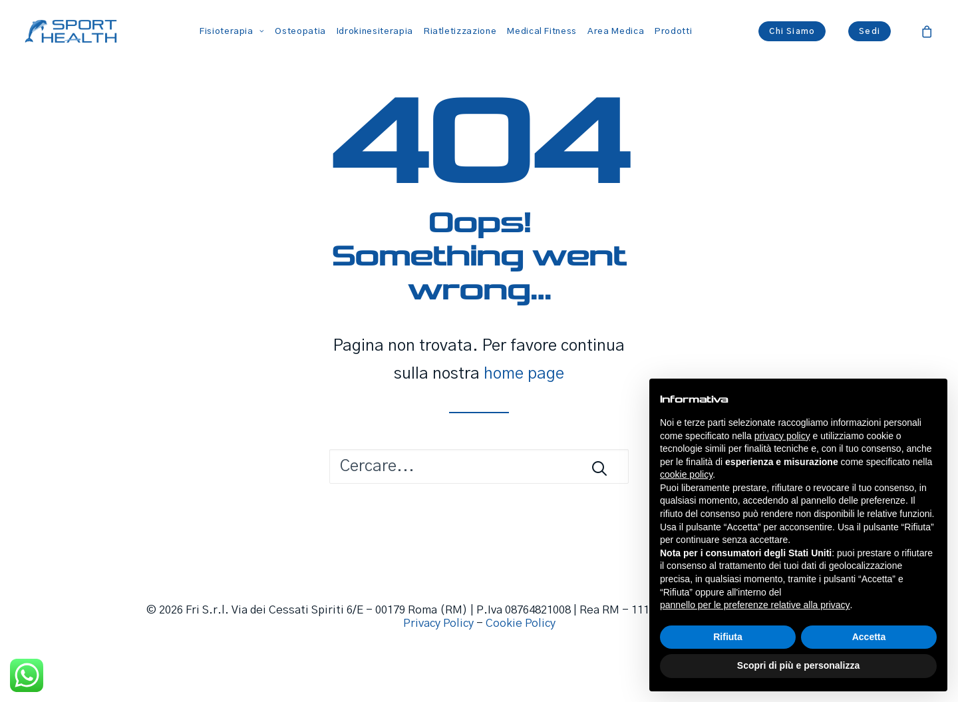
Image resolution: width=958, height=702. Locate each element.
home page (524, 374)
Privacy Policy (438, 623)
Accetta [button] (869, 636)
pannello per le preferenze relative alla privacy (755, 605)
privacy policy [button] (782, 436)
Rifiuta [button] (727, 636)
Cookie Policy (521, 623)
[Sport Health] (71, 31)
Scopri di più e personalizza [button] (798, 665)
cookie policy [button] (686, 474)
